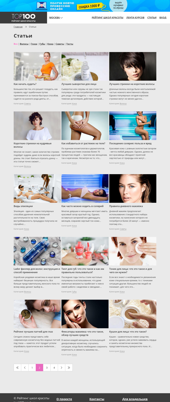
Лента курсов (135, 17)
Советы (60, 43)
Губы (42, 43)
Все (16, 43)
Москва (56, 17)
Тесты (69, 43)
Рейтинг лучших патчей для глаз (33, 331)
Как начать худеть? (25, 84)
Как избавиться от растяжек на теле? (83, 143)
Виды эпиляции (23, 206)
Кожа (50, 43)
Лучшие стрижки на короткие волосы (132, 84)
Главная (18, 26)
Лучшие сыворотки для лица (78, 84)
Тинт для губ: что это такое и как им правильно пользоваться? (82, 270)
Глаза (34, 43)
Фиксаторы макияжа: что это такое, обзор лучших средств (82, 333)
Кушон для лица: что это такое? (128, 331)
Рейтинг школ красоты (107, 17)
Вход (162, 17)
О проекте (64, 399)
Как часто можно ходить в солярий (82, 206)
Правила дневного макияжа (126, 206)
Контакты (96, 399)
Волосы (24, 43)
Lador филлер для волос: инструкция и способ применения (37, 270)
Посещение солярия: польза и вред (130, 143)
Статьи (151, 17)
